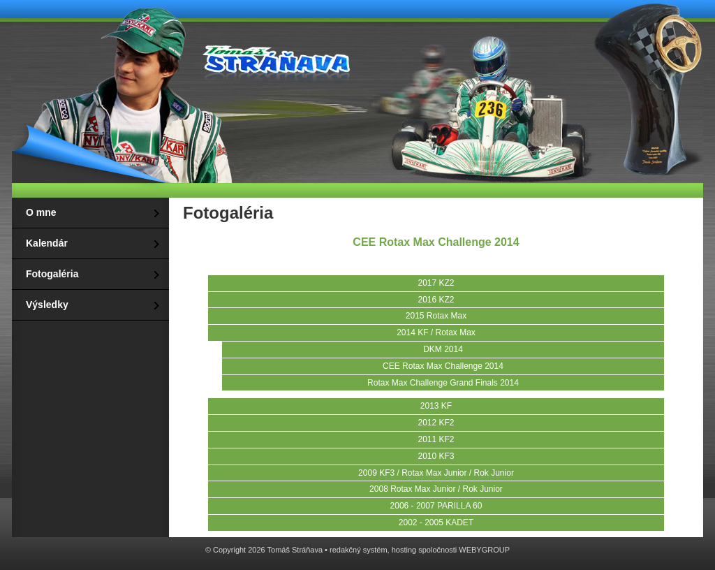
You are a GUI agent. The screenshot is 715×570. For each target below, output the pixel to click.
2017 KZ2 (436, 283)
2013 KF (436, 406)
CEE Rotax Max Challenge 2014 (443, 366)
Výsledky (47, 304)
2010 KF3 (436, 456)
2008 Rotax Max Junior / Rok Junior (436, 489)
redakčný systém (359, 550)
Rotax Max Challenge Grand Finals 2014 (443, 383)
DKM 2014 (443, 349)
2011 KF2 (436, 439)
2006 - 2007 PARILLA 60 (436, 506)
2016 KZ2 (436, 300)
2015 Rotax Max (436, 316)
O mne (41, 212)
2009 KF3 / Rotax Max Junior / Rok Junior (436, 473)
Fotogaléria (52, 273)
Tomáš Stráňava (273, 57)
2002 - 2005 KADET (436, 522)
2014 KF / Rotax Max (436, 332)
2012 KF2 (436, 423)
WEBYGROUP (484, 550)
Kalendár (47, 243)
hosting (404, 550)
